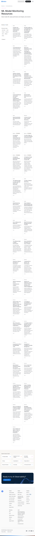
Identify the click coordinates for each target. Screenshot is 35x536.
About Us (27, 492)
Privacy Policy (3, 531)
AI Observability (11, 492)
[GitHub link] (29, 530)
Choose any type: (4, 28)
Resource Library (11, 515)
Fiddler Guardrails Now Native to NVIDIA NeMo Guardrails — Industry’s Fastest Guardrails (21, 513)
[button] (33, 1)
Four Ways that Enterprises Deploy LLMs (20, 520)
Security (27, 501)
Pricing (10, 505)
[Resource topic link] (6, 457)
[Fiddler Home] (2, 491)
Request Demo (11, 507)
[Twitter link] (28, 530)
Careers (27, 494)
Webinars (10, 517)
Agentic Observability (12, 496)
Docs (10, 513)
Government (19, 500)
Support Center (11, 520)
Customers (28, 496)
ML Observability (11, 499)
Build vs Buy (19, 494)
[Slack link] (33, 530)
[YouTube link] (31, 530)
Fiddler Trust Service (12, 494)
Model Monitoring (11, 501)
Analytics (10, 503)
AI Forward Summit (20, 523)
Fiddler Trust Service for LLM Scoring (21, 517)
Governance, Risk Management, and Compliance (20, 497)
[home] (4, 1)
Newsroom (28, 499)
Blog (9, 511)
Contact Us (28, 503)
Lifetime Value (20, 505)
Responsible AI (20, 492)
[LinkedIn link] (26, 530)
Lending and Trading (21, 503)
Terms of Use (9, 531)
